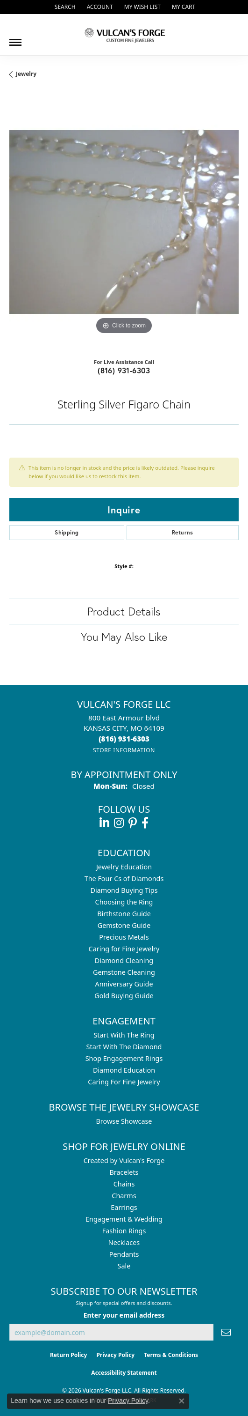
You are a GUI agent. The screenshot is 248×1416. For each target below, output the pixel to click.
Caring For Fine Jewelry (124, 1081)
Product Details (124, 611)
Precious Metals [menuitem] (124, 937)
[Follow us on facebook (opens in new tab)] (145, 823)
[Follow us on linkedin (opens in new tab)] (104, 823)
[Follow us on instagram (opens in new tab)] (119, 823)
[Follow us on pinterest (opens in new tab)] (132, 823)
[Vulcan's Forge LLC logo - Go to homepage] (124, 34)
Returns (182, 532)
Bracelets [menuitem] (123, 1172)
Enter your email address (124, 1315)
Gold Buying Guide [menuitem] (123, 995)
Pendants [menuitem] (124, 1254)
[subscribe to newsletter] (226, 1332)
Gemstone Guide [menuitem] (124, 925)
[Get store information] (124, 750)
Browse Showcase (124, 1121)
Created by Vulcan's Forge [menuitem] (124, 1160)
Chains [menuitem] (124, 1183)
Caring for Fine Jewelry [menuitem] (124, 948)
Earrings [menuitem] (124, 1207)
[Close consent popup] (181, 1401)
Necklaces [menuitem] (124, 1242)
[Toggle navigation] (15, 39)
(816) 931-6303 (124, 370)
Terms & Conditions (171, 1355)
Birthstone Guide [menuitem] (124, 913)
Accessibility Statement (123, 1373)
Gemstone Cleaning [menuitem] (124, 972)
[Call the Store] (124, 738)
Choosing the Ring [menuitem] (124, 901)
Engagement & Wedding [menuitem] (124, 1219)
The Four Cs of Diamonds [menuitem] (124, 878)
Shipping (66, 532)
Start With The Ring (123, 1034)
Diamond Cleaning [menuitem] (124, 960)
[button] (64, 7)
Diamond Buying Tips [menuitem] (123, 890)
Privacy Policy (115, 1355)
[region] (124, 222)
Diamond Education (124, 1070)
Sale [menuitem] (124, 1265)
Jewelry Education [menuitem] (124, 866)
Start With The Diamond (124, 1046)
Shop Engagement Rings (124, 1058)
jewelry (26, 74)
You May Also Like (124, 636)
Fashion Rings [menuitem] (124, 1230)
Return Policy (68, 1355)
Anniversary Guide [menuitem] (124, 983)
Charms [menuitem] (124, 1195)
